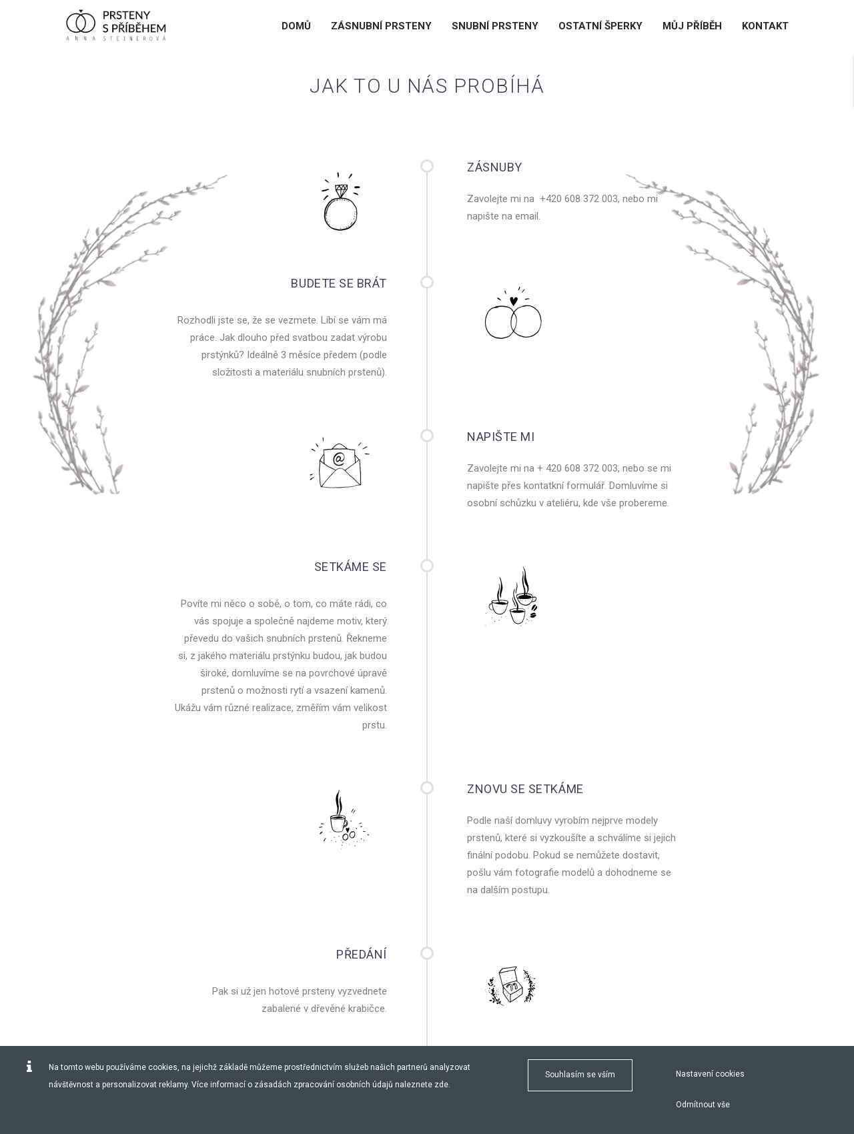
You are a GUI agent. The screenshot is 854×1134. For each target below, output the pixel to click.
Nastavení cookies (710, 1074)
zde (441, 1084)
